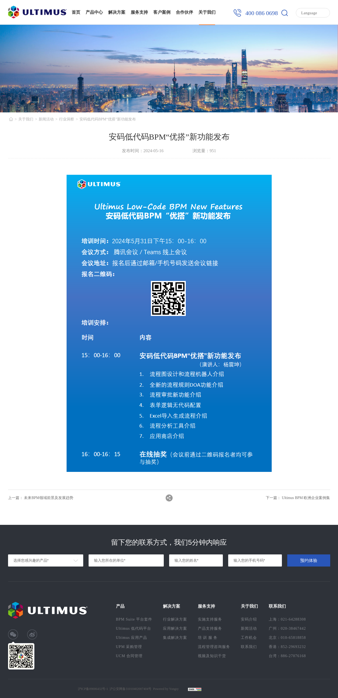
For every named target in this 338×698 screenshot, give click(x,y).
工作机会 (249, 638)
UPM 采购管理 (129, 647)
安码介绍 (249, 619)
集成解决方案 (175, 638)
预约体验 (308, 560)
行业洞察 (66, 119)
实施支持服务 (210, 619)
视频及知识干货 (212, 656)
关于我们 (207, 12)
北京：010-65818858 (287, 638)
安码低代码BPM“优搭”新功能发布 (107, 119)
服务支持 (139, 12)
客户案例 (161, 12)
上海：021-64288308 (287, 619)
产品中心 (94, 12)
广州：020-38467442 (287, 628)
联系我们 (249, 647)
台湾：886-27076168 (287, 656)
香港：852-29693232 (287, 647)
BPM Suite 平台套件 (134, 619)
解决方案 (116, 12)
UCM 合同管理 (129, 656)
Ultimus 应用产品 (131, 638)
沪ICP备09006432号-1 (93, 688)
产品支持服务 (210, 628)
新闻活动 (46, 119)
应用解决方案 (175, 628)
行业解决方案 (175, 619)
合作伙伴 (184, 12)
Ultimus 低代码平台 (133, 628)
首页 (76, 12)
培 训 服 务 (208, 638)
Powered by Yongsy (166, 688)
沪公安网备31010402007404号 (130, 688)
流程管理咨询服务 (214, 647)
